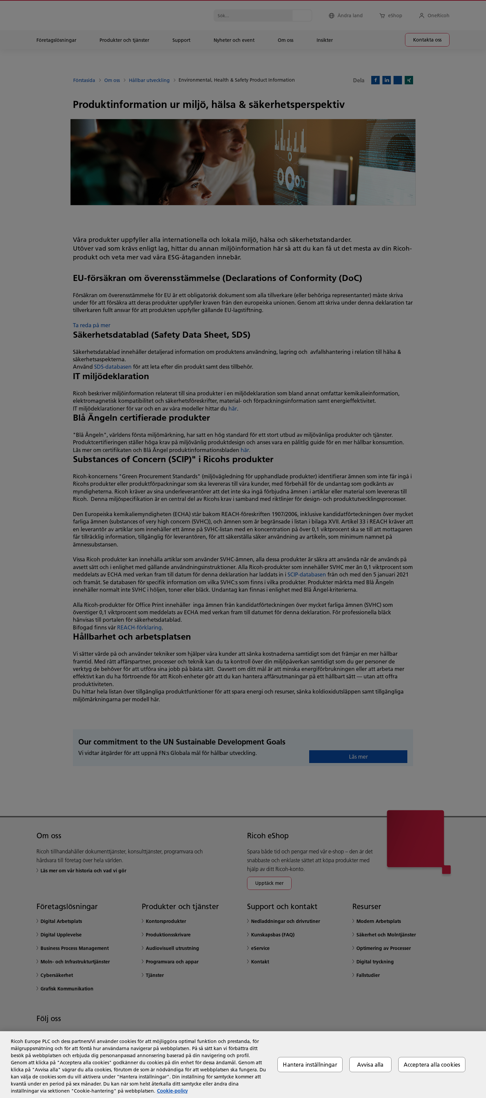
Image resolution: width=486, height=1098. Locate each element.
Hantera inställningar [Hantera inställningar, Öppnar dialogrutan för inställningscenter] (310, 1064)
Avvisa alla (370, 1064)
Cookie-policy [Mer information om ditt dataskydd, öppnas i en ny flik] (172, 1091)
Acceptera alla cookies (432, 1064)
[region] (243, 1064)
